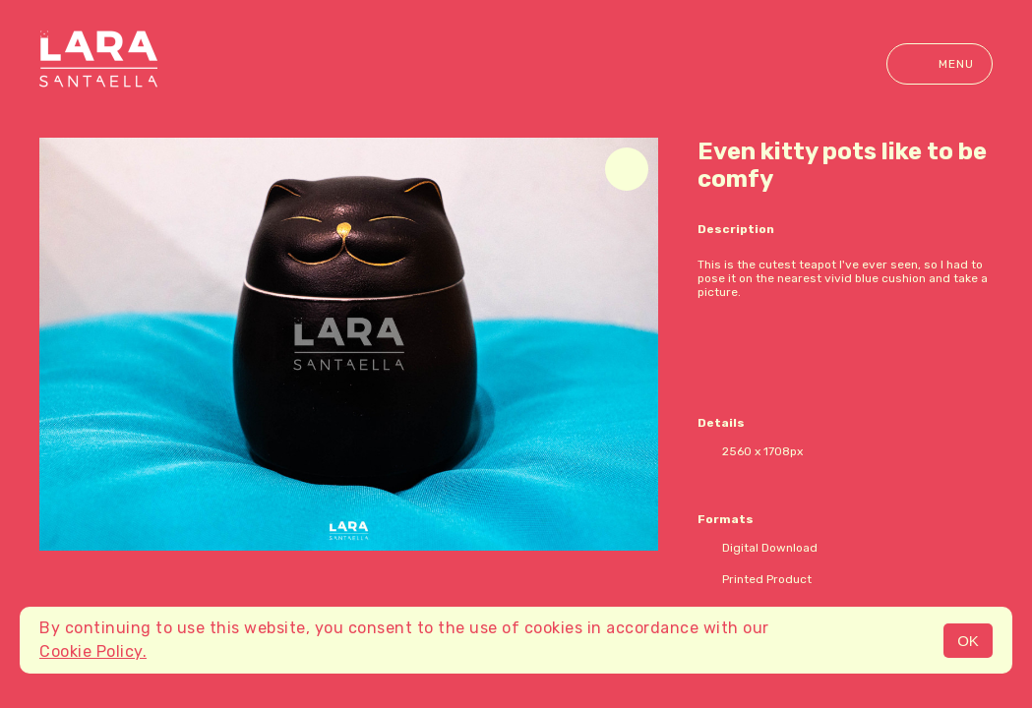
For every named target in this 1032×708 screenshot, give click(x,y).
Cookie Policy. (93, 651)
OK (968, 640)
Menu (939, 64)
